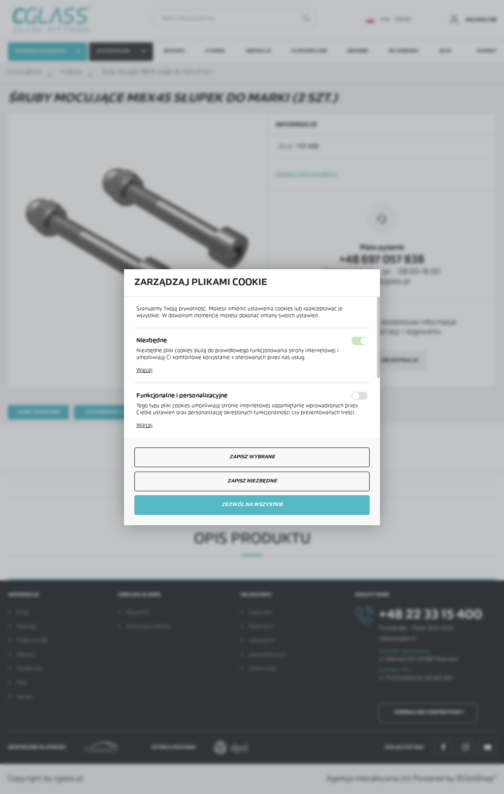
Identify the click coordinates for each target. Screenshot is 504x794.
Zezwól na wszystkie (252, 505)
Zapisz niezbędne (252, 481)
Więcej (144, 370)
